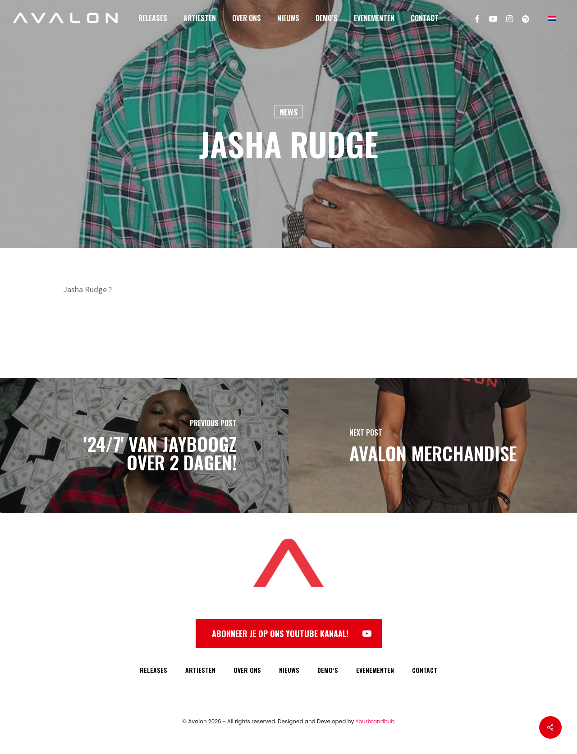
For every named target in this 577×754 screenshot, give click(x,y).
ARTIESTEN (200, 670)
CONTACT (424, 670)
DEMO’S (327, 670)
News (288, 112)
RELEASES (153, 670)
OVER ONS (247, 670)
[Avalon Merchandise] (432, 445)
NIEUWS (289, 670)
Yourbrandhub (375, 721)
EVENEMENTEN (375, 670)
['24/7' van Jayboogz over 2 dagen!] (144, 445)
